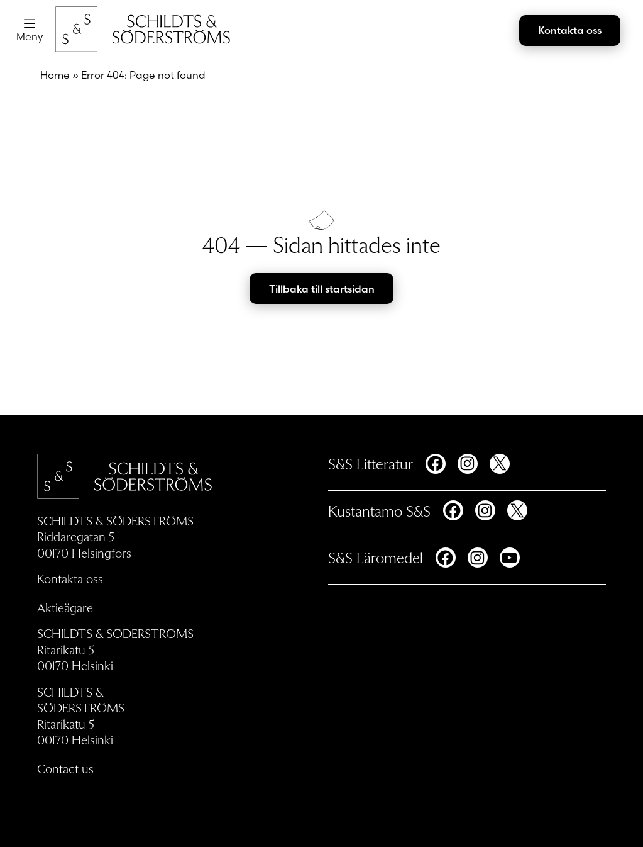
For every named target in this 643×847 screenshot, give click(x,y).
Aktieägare (65, 607)
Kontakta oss (570, 30)
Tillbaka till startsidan (322, 289)
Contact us (65, 767)
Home (55, 75)
